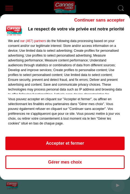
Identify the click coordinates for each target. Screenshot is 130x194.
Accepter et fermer (65, 143)
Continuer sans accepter (99, 20)
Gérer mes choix (65, 162)
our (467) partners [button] (33, 41)
